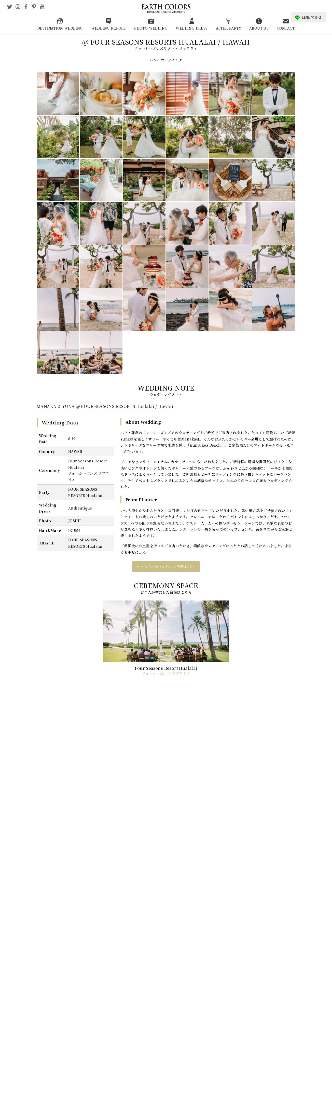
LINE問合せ (308, 17)
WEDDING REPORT (108, 28)
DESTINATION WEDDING (60, 28)
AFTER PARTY (228, 28)
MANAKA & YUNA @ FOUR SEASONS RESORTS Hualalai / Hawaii (105, 406)
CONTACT (286, 28)
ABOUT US (259, 28)
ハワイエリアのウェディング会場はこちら (166, 566)
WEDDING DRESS (191, 28)
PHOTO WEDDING (151, 28)
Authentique (80, 508)
